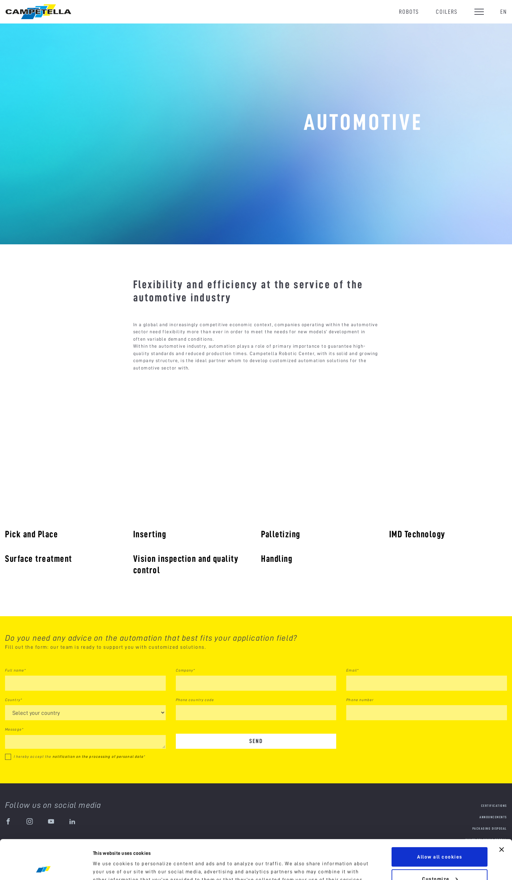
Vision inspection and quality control (186, 564)
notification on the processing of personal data (98, 756)
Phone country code (195, 700)
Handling (276, 558)
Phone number (360, 700)
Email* (352, 670)
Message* (14, 729)
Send (255, 741)
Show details (109, 867)
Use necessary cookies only (439, 861)
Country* (13, 700)
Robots (409, 11)
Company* (185, 670)
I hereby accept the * (80, 756)
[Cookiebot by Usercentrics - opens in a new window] (43, 867)
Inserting (149, 534)
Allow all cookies (439, 817)
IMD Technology (417, 534)
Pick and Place (31, 534)
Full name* (15, 670)
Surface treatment (38, 558)
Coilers (447, 11)
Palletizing (280, 534)
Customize (440, 839)
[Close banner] (501, 810)
